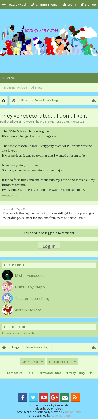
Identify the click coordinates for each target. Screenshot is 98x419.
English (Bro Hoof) (61, 362)
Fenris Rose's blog (58, 122)
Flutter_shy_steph (30, 287)
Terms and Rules (49, 373)
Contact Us (14, 373)
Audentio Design (61, 415)
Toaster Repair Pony (32, 298)
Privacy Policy (75, 373)
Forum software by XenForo (49, 405)
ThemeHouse (73, 412)
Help (29, 373)
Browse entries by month (18, 333)
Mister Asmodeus (29, 275)
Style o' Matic (31, 362)
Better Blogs (55, 409)
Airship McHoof (28, 310)
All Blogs (36, 87)
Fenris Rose (24, 122)
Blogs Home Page (15, 87)
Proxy (6, 209)
